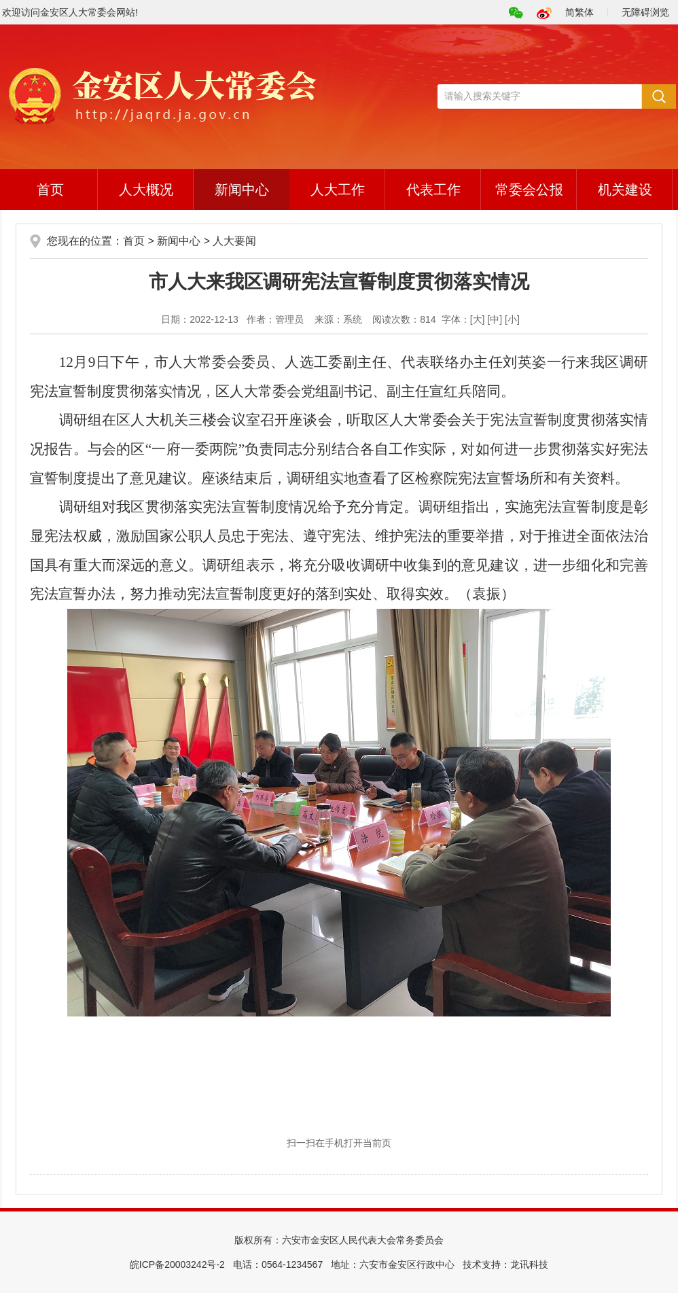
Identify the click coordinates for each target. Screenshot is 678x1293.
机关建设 (625, 189)
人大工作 (337, 189)
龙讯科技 (529, 1264)
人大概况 (146, 189)
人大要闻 (234, 241)
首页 (50, 189)
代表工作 (433, 189)
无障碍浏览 (645, 12)
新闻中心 (242, 189)
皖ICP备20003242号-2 (177, 1264)
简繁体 (579, 12)
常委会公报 (529, 189)
